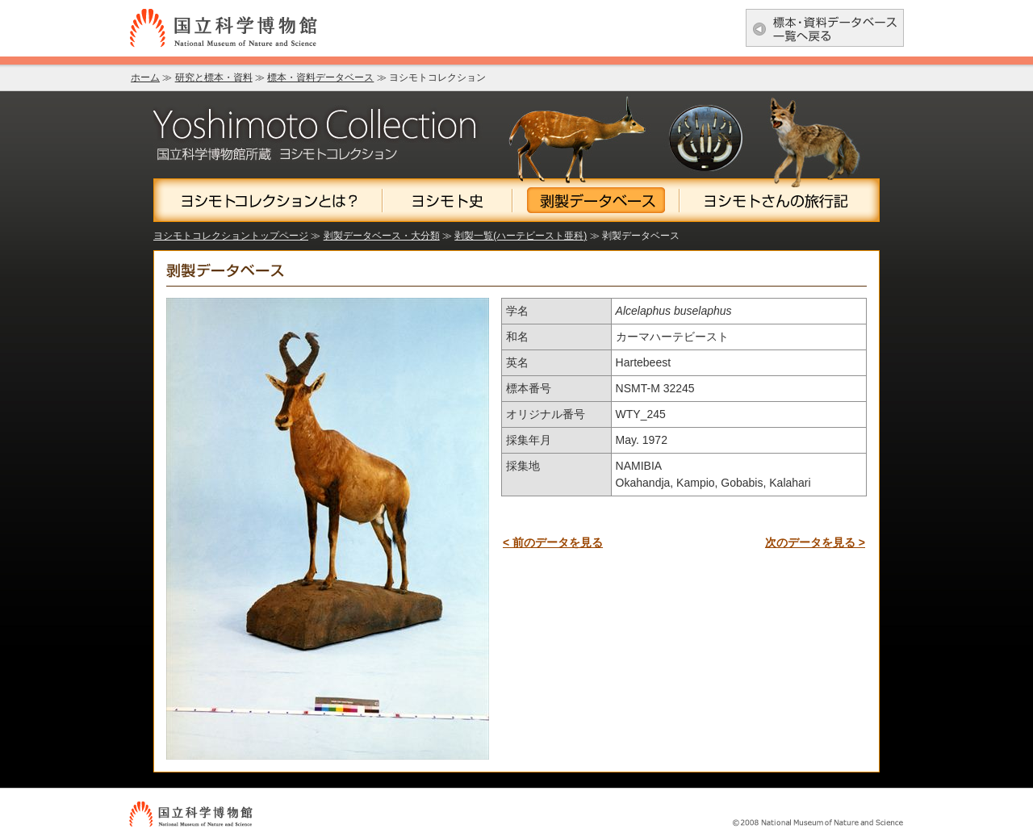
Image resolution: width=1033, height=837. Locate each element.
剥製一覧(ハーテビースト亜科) (520, 235)
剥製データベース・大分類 (382, 235)
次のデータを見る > (815, 542)
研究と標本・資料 (214, 77)
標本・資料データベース (320, 77)
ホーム (145, 77)
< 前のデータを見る (553, 542)
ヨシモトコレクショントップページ (230, 235)
